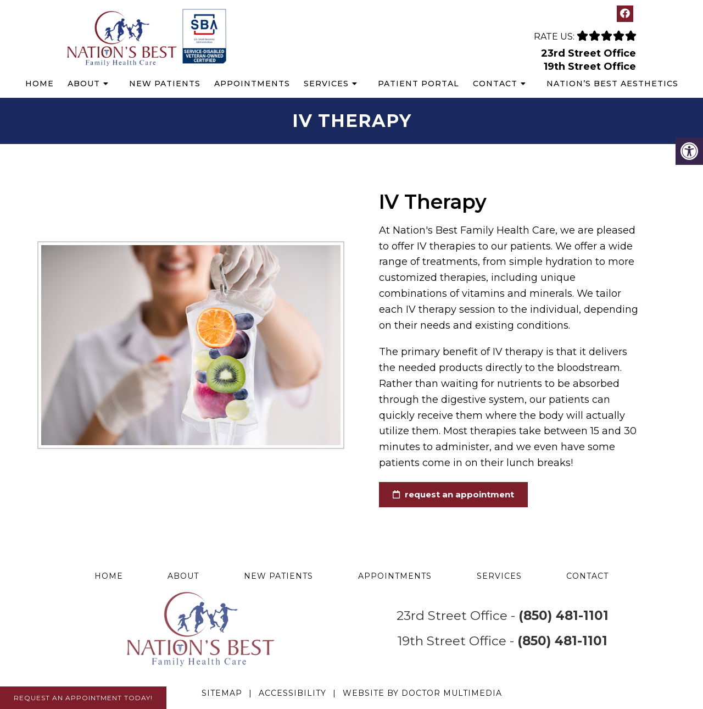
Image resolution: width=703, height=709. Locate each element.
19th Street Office (590, 66)
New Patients (164, 83)
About (84, 83)
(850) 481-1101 (563, 615)
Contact (495, 83)
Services (326, 83)
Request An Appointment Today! (83, 698)
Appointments (252, 83)
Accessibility (292, 693)
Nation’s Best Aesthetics (612, 83)
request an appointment (444, 494)
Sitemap (222, 693)
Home (39, 83)
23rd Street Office (588, 53)
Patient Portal (418, 83)
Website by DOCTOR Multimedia (422, 693)
